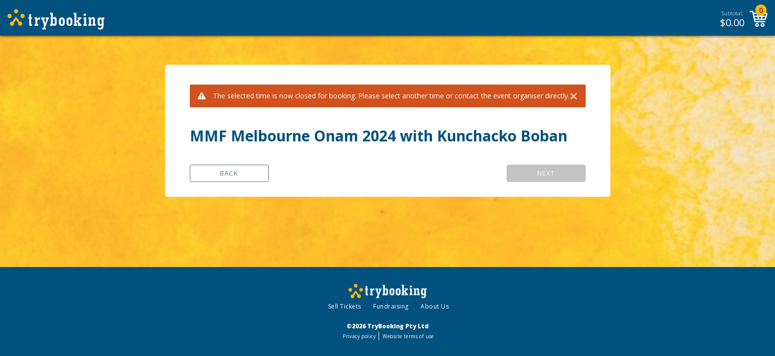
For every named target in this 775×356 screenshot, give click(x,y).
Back (229, 173)
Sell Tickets (344, 306)
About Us (435, 306)
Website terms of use (408, 336)
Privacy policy (359, 336)
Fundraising (391, 306)
